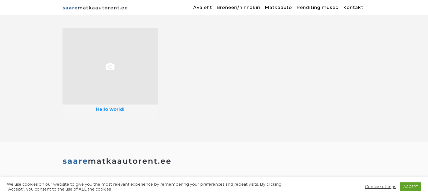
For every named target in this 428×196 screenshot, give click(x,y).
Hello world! (110, 109)
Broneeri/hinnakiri (238, 7)
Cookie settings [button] (380, 186)
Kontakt (353, 7)
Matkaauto (278, 7)
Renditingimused (317, 7)
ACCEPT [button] (410, 186)
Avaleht (202, 7)
